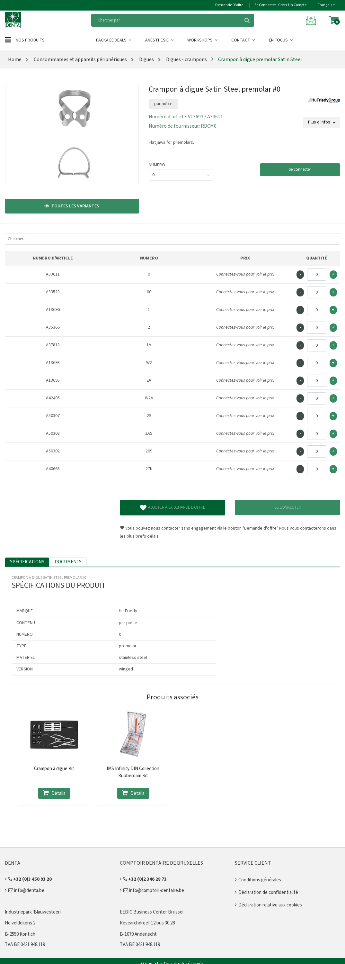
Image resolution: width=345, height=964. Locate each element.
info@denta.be (26, 890)
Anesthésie (159, 40)
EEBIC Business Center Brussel (151, 912)
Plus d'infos (321, 122)
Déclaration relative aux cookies (270, 905)
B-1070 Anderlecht (138, 934)
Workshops (202, 40)
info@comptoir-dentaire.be (153, 890)
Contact (243, 40)
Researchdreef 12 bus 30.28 (147, 923)
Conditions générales (259, 880)
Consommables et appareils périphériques (80, 59)
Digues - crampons (186, 59)
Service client (253, 863)
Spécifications (27, 562)
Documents (68, 562)
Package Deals (114, 40)
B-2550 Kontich (20, 934)
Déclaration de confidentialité (268, 892)
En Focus (281, 40)
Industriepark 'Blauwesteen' (33, 912)
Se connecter (300, 169)
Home (15, 59)
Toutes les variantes (71, 206)
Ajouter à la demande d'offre (172, 508)
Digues (146, 59)
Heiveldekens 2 (20, 923)
